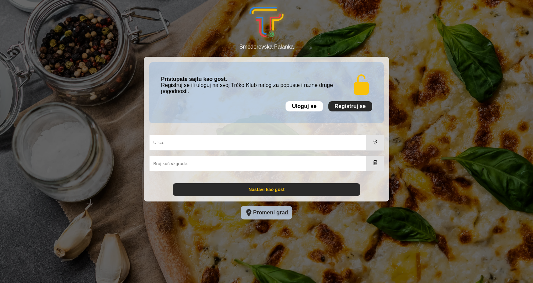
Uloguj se (304, 106)
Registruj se (350, 106)
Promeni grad (266, 213)
